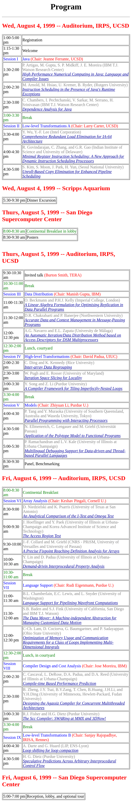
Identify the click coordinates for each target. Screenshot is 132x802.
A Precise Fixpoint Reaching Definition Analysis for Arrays (71, 551)
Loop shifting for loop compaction (50, 750)
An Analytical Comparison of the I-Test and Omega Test (68, 516)
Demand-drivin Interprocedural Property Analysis (64, 566)
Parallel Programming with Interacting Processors (66, 420)
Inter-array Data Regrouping (48, 367)
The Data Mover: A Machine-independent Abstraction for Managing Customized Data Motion (70, 620)
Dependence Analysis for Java (47, 109)
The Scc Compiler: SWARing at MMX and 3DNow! (64, 718)
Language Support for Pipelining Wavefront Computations (70, 603)
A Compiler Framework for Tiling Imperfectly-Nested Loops (73, 388)
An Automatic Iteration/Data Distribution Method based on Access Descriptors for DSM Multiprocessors (73, 337)
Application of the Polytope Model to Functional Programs (73, 435)
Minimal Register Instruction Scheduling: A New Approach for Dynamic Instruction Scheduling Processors (73, 158)
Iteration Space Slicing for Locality (53, 378)
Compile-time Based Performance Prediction (59, 683)
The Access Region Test (42, 536)
